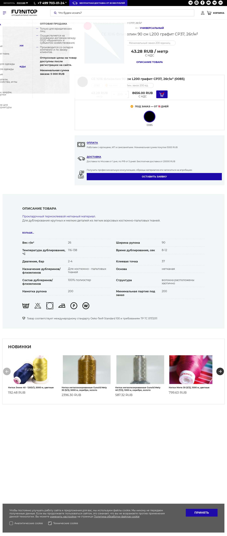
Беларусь (9, 3)
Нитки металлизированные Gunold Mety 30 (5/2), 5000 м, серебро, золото (84, 386)
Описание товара (149, 62)
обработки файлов (119, 516)
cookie (135, 516)
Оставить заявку (154, 176)
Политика (100, 516)
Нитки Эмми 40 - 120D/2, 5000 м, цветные (31, 385)
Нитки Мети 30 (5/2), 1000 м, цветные (189, 385)
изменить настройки (63, 516)
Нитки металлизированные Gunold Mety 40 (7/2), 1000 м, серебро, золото (137, 386)
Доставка (94, 156)
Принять (201, 512)
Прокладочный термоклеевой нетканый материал (58, 216)
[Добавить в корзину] (162, 94)
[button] (7, 370)
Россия (21, 3)
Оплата (92, 142)
